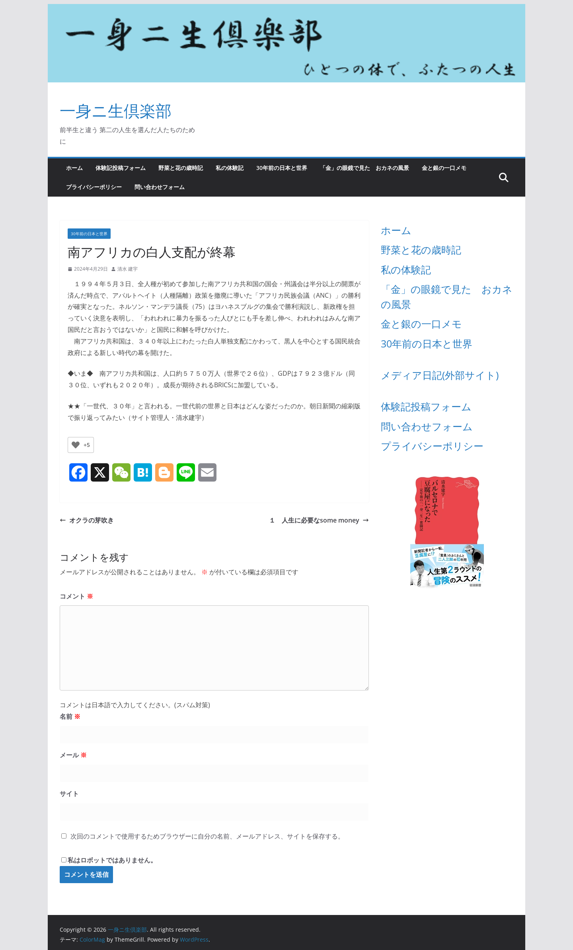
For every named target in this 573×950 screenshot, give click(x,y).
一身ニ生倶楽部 (116, 110)
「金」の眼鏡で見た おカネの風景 (364, 168)
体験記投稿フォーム (121, 168)
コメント (76, 596)
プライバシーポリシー (94, 187)
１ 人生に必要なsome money (319, 520)
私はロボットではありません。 (112, 860)
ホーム (74, 168)
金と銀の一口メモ (444, 168)
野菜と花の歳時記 (180, 168)
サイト (69, 793)
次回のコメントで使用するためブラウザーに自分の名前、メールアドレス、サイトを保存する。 (207, 836)
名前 (70, 716)
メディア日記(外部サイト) (440, 375)
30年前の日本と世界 (281, 168)
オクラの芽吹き (87, 520)
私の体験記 (230, 168)
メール (73, 755)
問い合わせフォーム (159, 187)
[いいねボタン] (76, 445)
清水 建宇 (127, 268)
